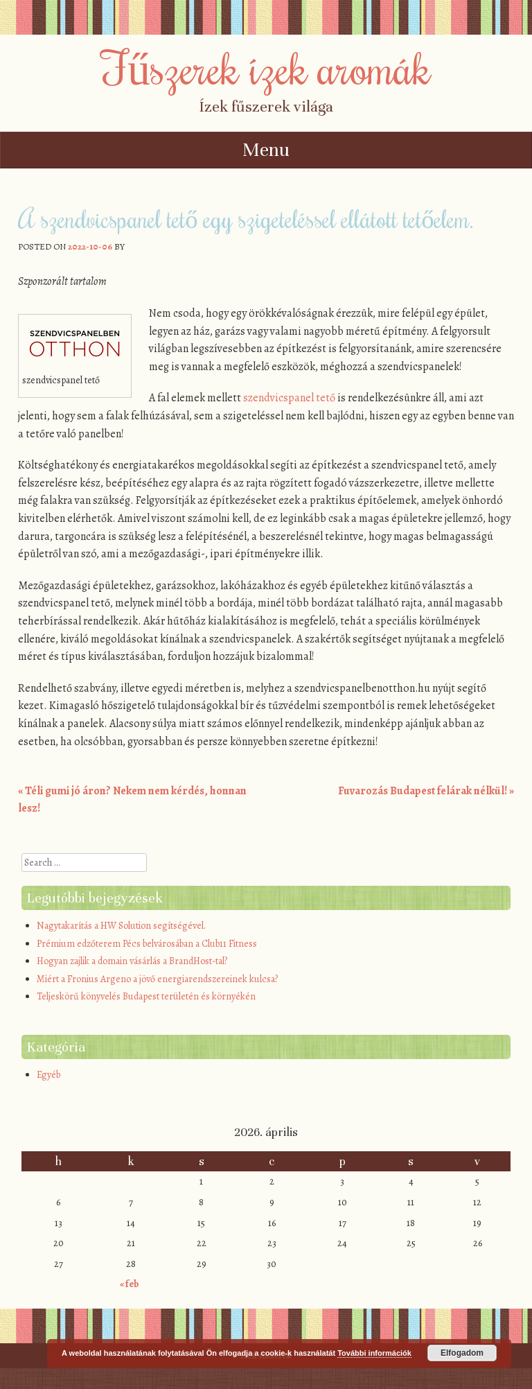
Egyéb (48, 1074)
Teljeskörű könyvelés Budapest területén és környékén (146, 996)
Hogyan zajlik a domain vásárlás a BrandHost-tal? (132, 961)
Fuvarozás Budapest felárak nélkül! (426, 790)
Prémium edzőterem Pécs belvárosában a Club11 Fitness (147, 943)
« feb (129, 1284)
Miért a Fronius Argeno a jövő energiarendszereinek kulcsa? (157, 979)
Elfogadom (462, 1353)
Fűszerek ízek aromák (266, 67)
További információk (374, 1353)
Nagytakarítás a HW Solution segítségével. (121, 925)
